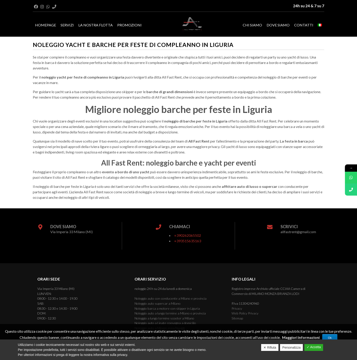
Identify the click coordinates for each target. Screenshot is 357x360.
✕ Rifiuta (269, 347)
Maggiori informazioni (301, 337)
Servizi (67, 25)
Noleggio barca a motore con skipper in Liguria (167, 308)
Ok (330, 338)
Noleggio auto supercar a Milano (158, 303)
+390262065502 (187, 235)
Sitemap (237, 318)
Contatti (303, 25)
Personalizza (291, 347)
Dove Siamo (278, 25)
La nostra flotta (95, 25)
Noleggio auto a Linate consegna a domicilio (165, 323)
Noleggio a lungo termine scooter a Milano (164, 318)
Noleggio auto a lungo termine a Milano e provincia (170, 313)
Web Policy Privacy (245, 313)
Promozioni (129, 25)
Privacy (237, 308)
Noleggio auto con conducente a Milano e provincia (171, 298)
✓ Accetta (314, 347)
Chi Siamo (252, 25)
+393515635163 (187, 241)
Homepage (45, 25)
